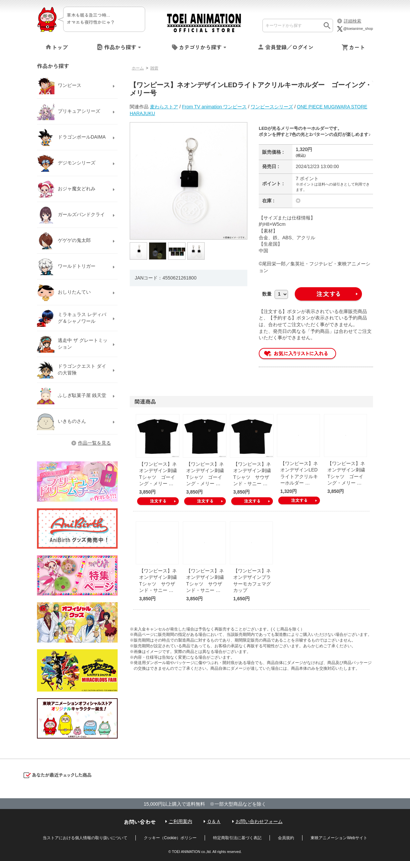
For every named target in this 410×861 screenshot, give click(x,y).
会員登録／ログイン (289, 47)
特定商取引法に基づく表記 (237, 837)
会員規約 (286, 837)
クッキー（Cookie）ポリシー (170, 837)
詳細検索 (352, 20)
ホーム (138, 68)
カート (357, 47)
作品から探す (120, 47)
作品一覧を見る (94, 443)
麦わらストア (164, 106)
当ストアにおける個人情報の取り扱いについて (85, 837)
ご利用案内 (180, 821)
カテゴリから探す (200, 47)
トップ (60, 47)
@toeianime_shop (354, 29)
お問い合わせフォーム (259, 821)
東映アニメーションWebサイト (339, 837)
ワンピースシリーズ (272, 106)
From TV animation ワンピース (214, 106)
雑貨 (154, 68)
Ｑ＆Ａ (214, 821)
